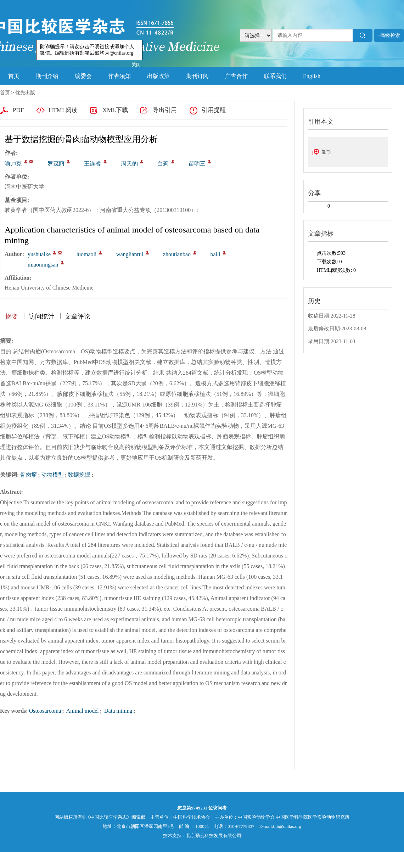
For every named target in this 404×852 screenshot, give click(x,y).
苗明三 (197, 164)
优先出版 (25, 92)
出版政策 (158, 76)
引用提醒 (214, 110)
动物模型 (52, 475)
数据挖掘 (79, 475)
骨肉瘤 (28, 475)
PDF (18, 110)
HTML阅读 (63, 110)
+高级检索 (389, 35)
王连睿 (92, 164)
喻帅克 (13, 164)
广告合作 (236, 76)
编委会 (83, 76)
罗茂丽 (55, 164)
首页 (13, 76)
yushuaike (39, 254)
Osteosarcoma (45, 711)
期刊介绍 (47, 76)
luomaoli (86, 254)
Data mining (118, 711)
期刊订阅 (197, 76)
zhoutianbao (177, 254)
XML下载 (115, 110)
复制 (326, 152)
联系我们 (275, 76)
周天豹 (129, 164)
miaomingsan (43, 265)
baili (215, 254)
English (311, 76)
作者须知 (119, 76)
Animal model (82, 711)
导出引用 (165, 110)
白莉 (163, 164)
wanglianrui (129, 254)
